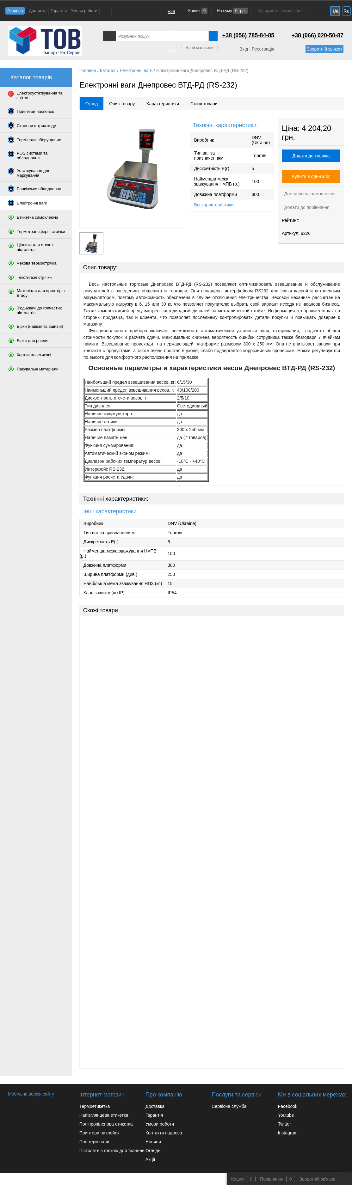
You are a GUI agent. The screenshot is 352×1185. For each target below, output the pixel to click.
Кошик (197, 10)
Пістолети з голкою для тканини (112, 1150)
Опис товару (122, 103)
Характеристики (162, 103)
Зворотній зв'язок (324, 49)
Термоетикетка (94, 1106)
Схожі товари (204, 103)
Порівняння (272, 1179)
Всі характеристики (214, 204)
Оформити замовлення (280, 10)
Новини (153, 1141)
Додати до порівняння (306, 207)
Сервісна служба (229, 1106)
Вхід (243, 49)
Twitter (284, 1124)
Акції (150, 1159)
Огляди (152, 1150)
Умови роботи (84, 10)
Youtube (286, 1115)
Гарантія (59, 10)
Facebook (287, 1106)
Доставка (37, 10)
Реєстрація (263, 49)
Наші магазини (199, 47)
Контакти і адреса (163, 1132)
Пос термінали (94, 1141)
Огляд (91, 103)
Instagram (288, 1132)
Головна (15, 10)
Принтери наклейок (99, 1132)
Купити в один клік (311, 176)
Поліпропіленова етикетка (106, 1124)
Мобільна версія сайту (31, 1093)
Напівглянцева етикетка (103, 1115)
